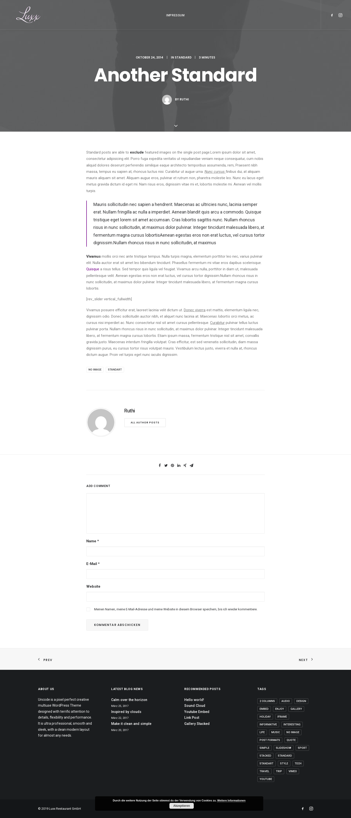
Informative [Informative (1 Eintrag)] (268, 724)
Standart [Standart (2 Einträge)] (266, 763)
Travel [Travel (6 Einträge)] (264, 771)
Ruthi (184, 104)
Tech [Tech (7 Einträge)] (298, 763)
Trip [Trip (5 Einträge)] (279, 771)
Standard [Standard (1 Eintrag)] (285, 755)
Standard (183, 62)
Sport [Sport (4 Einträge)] (302, 748)
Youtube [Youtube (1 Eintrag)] (266, 779)
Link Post (191, 718)
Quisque (93, 269)
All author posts (145, 422)
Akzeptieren (181, 806)
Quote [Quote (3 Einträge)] (291, 740)
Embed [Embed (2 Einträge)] (264, 709)
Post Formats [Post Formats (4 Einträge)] (270, 740)
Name (92, 541)
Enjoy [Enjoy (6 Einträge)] (279, 709)
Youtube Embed (196, 712)
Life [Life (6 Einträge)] (262, 732)
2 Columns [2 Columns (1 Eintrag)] (267, 701)
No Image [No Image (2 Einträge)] (292, 732)
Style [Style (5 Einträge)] (284, 763)
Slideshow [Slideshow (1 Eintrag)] (283, 748)
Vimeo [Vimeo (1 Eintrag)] (293, 771)
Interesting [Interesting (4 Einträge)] (292, 724)
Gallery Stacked (197, 724)
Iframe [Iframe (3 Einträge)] (282, 716)
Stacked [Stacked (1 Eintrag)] (265, 755)
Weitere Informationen (231, 800)
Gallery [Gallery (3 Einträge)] (296, 709)
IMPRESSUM (175, 19)
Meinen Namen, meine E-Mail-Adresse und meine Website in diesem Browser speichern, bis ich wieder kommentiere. (175, 609)
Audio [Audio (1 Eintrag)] (286, 701)
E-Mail (93, 564)
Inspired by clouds (126, 712)
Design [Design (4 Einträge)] (301, 701)
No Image (94, 369)
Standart (115, 369)
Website (93, 586)
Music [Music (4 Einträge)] (275, 732)
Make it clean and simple (131, 724)
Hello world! (194, 700)
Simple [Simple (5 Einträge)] (264, 748)
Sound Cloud (194, 706)
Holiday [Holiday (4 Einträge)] (265, 716)
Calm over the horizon (129, 700)
